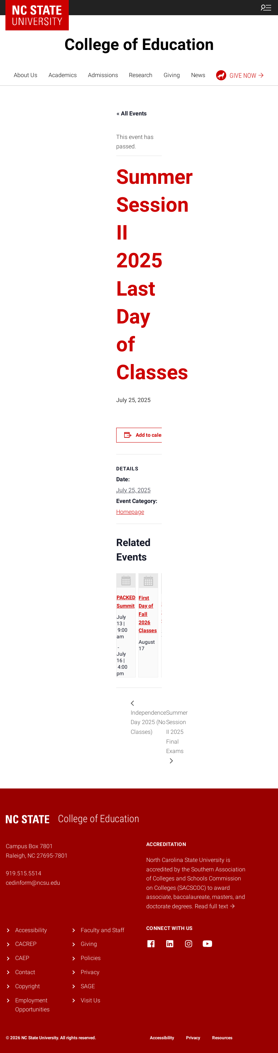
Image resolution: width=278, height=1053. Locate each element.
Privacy (90, 972)
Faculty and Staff (102, 930)
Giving (172, 75)
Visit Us (90, 1000)
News (198, 75)
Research (140, 75)
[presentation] (126, 581)
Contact (25, 972)
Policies (91, 958)
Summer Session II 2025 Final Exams (177, 731)
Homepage (130, 511)
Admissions (103, 75)
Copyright (27, 986)
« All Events (132, 113)
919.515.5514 (23, 873)
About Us (25, 75)
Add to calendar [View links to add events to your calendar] (154, 435)
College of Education (139, 44)
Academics (63, 75)
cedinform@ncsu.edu (33, 882)
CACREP (26, 943)
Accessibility (31, 930)
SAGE (88, 986)
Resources (222, 1037)
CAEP (22, 958)
